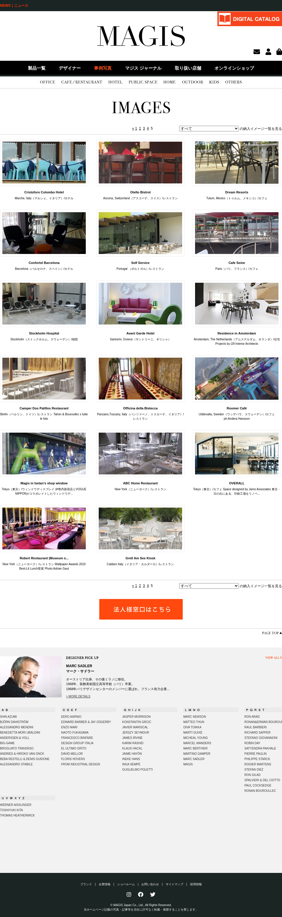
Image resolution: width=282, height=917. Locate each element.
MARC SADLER (193, 759)
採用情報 (196, 884)
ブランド (86, 884)
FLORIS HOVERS (73, 759)
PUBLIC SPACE (143, 82)
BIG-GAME (7, 743)
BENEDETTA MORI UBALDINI (20, 732)
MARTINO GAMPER (196, 753)
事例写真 (103, 68)
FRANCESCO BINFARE (77, 737)
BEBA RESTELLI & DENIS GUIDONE (24, 759)
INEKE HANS (131, 759)
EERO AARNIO (71, 716)
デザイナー (70, 68)
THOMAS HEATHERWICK (17, 815)
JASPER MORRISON (136, 716)
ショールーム (126, 884)
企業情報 (104, 884)
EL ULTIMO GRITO (73, 748)
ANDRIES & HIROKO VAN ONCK (22, 753)
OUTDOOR (192, 82)
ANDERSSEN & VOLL (14, 737)
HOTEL (115, 82)
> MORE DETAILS (78, 696)
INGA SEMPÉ (131, 764)
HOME (170, 82)
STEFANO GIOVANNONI (261, 737)
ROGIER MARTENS (257, 764)
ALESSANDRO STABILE (16, 764)
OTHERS (233, 82)
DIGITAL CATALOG (249, 18)
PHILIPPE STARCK (257, 759)
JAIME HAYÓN (132, 753)
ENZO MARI (69, 727)
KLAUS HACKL (132, 748)
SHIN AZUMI (8, 716)
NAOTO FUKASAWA (75, 732)
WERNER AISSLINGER (15, 804)
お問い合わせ (150, 884)
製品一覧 (37, 68)
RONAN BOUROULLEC (260, 790)
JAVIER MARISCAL (135, 727)
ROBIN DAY (252, 743)
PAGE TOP (272, 633)
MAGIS (188, 764)
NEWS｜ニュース (14, 6)
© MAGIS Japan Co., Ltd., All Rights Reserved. (141, 905)
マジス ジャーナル (143, 68)
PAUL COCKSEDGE (257, 785)
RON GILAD (252, 775)
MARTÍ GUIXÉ (192, 732)
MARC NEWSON (194, 716)
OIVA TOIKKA (192, 727)
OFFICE (47, 82)
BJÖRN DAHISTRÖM (14, 722)
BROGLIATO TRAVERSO (16, 748)
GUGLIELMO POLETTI (137, 769)
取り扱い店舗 (188, 68)
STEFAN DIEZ (253, 769)
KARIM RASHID (132, 743)
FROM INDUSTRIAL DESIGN (80, 764)
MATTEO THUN (193, 722)
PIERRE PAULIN (255, 753)
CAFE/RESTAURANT (81, 82)
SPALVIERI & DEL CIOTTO (262, 780)
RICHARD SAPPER (257, 732)
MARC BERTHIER (195, 748)
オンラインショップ (234, 68)
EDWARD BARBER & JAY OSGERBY (86, 722)
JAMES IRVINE (132, 737)
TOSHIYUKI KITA (11, 810)
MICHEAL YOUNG (195, 737)
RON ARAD (252, 716)
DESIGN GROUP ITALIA (77, 743)
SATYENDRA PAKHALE (260, 748)
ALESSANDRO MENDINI (16, 727)
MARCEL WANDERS (197, 743)
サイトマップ (174, 884)
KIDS (214, 82)
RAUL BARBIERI (255, 727)
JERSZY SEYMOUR (135, 732)
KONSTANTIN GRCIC (136, 722)
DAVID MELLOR (72, 753)
